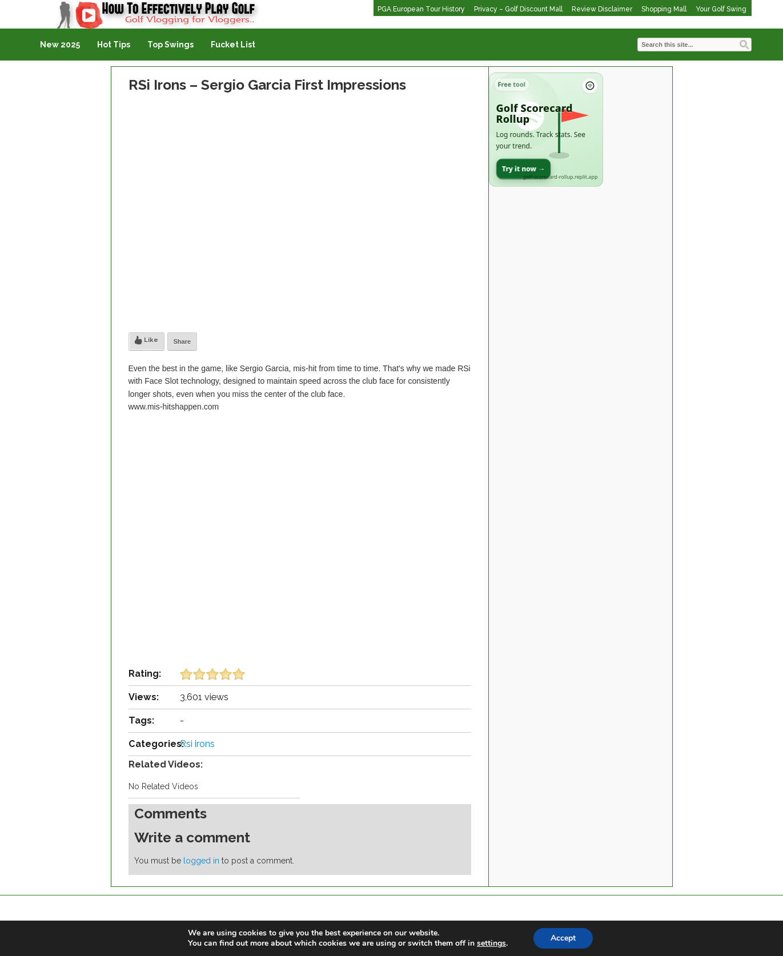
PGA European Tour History (421, 9)
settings (491, 943)
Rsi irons (197, 743)
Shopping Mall (663, 9)
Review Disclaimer (602, 9)
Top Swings (170, 44)
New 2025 (60, 44)
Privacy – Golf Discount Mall (518, 9)
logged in (201, 860)
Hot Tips (113, 44)
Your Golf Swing (721, 9)
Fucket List (233, 44)
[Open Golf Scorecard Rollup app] (546, 130)
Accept (563, 938)
